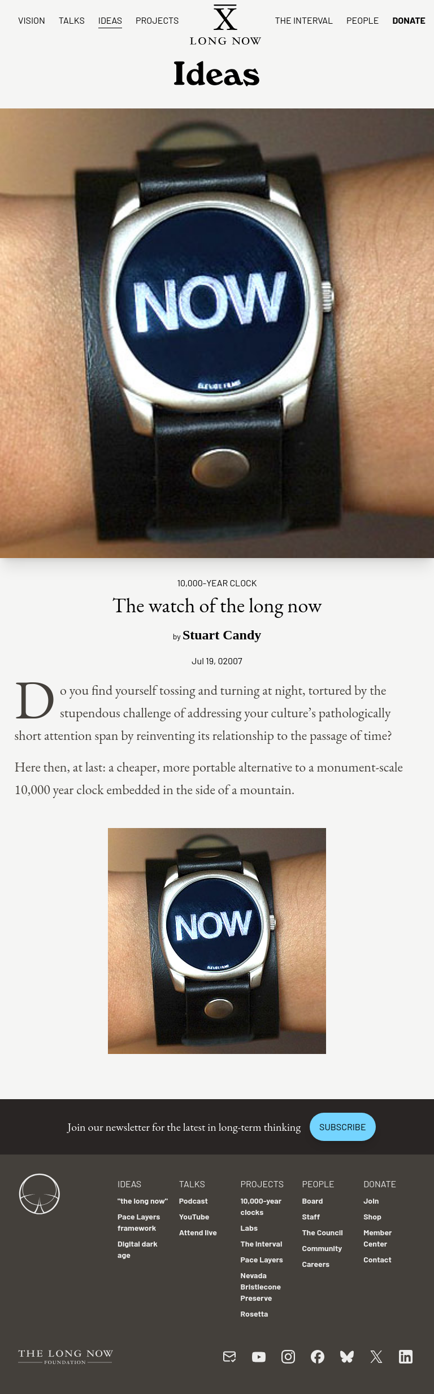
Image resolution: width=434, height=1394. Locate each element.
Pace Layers (262, 1259)
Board (312, 1200)
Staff (311, 1216)
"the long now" (143, 1200)
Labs (249, 1227)
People (362, 20)
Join (371, 1200)
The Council (322, 1232)
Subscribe (342, 1126)
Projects (157, 20)
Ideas (110, 20)
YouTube (194, 1216)
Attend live (198, 1232)
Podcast (193, 1200)
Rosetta (254, 1313)
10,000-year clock (217, 582)
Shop (372, 1216)
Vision (31, 20)
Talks (72, 20)
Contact (377, 1259)
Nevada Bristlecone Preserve (261, 1286)
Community (322, 1248)
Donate (409, 20)
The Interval (304, 20)
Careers (315, 1264)
